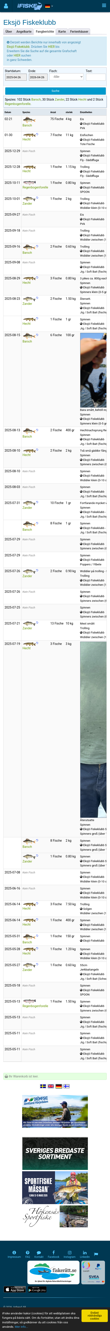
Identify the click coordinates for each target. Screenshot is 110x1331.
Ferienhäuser (79, 31)
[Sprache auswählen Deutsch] (59, 1086)
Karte (62, 31)
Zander (59, 99)
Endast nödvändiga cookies (95, 1315)
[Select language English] (51, 1086)
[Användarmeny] (6, 6)
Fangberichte (45, 31)
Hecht (82, 99)
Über (8, 31)
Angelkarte (24, 31)
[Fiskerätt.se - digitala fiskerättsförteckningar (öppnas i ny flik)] (53, 1272)
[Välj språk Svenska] (43, 1086)
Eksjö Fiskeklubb (18, 46)
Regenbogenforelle (17, 104)
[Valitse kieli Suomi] (67, 1086)
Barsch (36, 99)
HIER (51, 46)
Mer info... (21, 1326)
